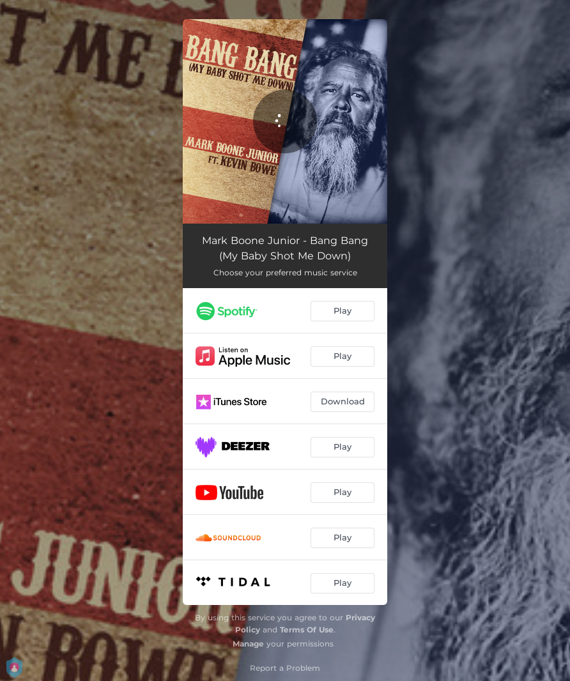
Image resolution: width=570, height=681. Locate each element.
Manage (248, 643)
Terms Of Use (307, 629)
